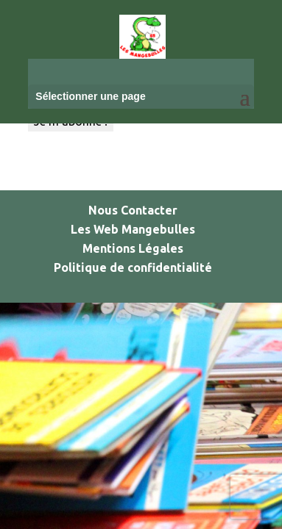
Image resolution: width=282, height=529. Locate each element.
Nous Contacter (132, 210)
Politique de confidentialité (133, 267)
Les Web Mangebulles (133, 229)
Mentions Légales (132, 248)
